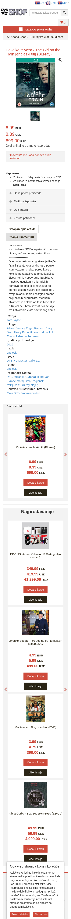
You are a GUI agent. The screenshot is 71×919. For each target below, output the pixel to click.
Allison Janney (16, 328)
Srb (39, 2)
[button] (4, 452)
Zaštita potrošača (22, 218)
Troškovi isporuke (22, 201)
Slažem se (41, 914)
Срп (62, 2)
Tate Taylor (13, 320)
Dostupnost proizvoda (25, 193)
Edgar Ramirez (36, 328)
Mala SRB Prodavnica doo (23, 393)
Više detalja (35, 492)
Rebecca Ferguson (28, 336)
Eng (51, 2)
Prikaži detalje (20, 914)
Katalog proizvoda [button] (35, 29)
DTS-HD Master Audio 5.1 (23, 360)
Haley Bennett (23, 332)
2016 (10, 344)
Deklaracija (18, 209)
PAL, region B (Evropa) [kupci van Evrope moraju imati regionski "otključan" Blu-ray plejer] (28, 381)
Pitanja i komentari (21, 237)
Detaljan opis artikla (22, 229)
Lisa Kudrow (41, 332)
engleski (12, 352)
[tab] (35, 193)
